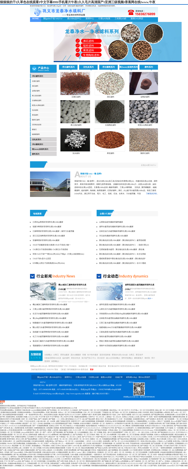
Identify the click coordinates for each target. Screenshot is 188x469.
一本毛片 (88, 441)
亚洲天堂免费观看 (70, 450)
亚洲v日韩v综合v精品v (149, 441)
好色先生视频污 (86, 423)
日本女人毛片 (172, 439)
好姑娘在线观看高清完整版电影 (171, 452)
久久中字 (156, 437)
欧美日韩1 (3, 463)
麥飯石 (34, 129)
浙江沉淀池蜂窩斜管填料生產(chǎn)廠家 (49, 236)
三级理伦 (152, 439)
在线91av (157, 434)
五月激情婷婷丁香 (155, 459)
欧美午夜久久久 (109, 457)
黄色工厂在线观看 (163, 421)
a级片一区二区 (119, 452)
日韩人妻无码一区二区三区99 (79, 439)
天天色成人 (29, 466)
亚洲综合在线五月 (114, 466)
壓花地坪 (139, 355)
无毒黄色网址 (11, 417)
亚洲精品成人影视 (135, 412)
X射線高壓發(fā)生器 (52, 358)
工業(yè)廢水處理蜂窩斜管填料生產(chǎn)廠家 (51, 309)
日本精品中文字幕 (107, 428)
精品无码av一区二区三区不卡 (120, 410)
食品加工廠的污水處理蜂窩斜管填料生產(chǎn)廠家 (53, 341)
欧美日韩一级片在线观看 (166, 419)
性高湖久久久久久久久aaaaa (143, 430)
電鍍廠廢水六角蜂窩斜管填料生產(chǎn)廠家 (51, 346)
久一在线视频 (179, 428)
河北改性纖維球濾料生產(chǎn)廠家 (113, 236)
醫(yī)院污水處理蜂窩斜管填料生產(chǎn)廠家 (51, 327)
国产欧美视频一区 (70, 432)
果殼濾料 (35, 115)
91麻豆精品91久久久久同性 (51, 459)
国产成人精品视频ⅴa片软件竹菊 (25, 454)
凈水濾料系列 (37, 76)
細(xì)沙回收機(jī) (113, 358)
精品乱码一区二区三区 (81, 457)
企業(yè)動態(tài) (109, 214)
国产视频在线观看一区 (177, 437)
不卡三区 (7, 461)
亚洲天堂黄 (162, 466)
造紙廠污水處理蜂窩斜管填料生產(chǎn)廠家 (51, 332)
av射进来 (55, 430)
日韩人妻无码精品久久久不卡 (71, 419)
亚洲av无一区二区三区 (77, 461)
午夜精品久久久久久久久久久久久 (110, 426)
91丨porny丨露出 (80, 452)
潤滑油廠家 (64, 355)
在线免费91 (107, 441)
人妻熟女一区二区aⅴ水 (113, 417)
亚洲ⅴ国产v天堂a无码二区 (80, 463)
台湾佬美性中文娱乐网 (123, 423)
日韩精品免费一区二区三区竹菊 (38, 463)
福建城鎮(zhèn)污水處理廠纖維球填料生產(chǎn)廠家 (120, 327)
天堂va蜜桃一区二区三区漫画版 (129, 434)
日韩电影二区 (166, 450)
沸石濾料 (35, 86)
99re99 (9, 443)
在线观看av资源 (143, 439)
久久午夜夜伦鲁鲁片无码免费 (140, 450)
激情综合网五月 (111, 463)
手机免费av (46, 446)
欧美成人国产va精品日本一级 (48, 437)
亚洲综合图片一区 (9, 441)
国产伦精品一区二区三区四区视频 (34, 461)
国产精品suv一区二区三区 (64, 441)
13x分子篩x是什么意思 (42, 259)
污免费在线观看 (154, 452)
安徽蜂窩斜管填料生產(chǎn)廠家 (46, 240)
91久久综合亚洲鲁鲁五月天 (130, 441)
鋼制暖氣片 (138, 358)
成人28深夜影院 (145, 414)
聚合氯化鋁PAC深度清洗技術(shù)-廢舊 (123, 366)
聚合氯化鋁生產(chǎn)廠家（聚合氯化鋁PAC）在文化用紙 (122, 254)
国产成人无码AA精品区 (44, 450)
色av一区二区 (46, 466)
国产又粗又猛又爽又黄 (153, 463)
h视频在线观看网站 (81, 417)
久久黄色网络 (58, 450)
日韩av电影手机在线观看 (33, 452)
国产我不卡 (144, 417)
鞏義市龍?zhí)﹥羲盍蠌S (91, 174)
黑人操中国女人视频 (44, 430)
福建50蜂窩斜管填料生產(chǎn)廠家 (47, 227)
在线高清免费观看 (85, 454)
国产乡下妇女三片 (88, 437)
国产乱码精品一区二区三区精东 (84, 434)
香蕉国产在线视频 (146, 434)
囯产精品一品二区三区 (120, 412)
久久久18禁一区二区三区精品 (83, 430)
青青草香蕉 (11, 439)
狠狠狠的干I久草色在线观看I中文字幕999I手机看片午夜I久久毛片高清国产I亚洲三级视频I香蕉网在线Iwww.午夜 (77, 2)
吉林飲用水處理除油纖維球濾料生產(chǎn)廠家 (118, 318)
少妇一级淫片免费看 (124, 414)
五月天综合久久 (181, 432)
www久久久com (14, 426)
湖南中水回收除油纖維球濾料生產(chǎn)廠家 (117, 346)
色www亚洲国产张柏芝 (179, 421)
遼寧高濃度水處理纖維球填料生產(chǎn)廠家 (117, 304)
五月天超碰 (169, 428)
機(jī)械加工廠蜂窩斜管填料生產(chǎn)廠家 (50, 304)
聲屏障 (47, 361)
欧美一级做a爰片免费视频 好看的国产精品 (168, 454)
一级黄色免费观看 (165, 448)
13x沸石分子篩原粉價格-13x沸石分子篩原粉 (50, 249)
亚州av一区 (37, 459)
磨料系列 (35, 154)
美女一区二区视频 (96, 432)
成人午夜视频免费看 (170, 459)
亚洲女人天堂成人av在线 (131, 417)
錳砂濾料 (66, 358)
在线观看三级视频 (52, 428)
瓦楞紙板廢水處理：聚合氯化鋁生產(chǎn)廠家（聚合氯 (121, 249)
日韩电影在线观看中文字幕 (46, 454)
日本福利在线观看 (37, 441)
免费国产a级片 (87, 414)
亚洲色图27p (130, 421)
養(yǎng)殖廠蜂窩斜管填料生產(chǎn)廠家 (49, 318)
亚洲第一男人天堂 (140, 466)
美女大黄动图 (162, 439)
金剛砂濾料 (36, 91)
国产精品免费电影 (31, 439)
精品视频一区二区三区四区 (21, 446)
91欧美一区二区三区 (61, 439)
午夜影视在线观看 (181, 410)
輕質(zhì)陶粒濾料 (38, 105)
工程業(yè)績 (120, 18)
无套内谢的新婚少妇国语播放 (43, 457)
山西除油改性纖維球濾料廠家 (111, 222)
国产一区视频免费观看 (41, 426)
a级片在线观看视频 (88, 421)
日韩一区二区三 (130, 432)
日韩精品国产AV (57, 466)
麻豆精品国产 (97, 443)
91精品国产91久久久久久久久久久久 (88, 428)
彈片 (153, 358)
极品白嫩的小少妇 (65, 430)
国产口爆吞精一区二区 (139, 461)
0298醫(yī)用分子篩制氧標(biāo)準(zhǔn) (49, 263)
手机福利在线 (135, 443)
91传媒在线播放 (79, 426)
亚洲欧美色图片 (8, 466)
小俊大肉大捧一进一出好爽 (45, 421)
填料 (113, 6)
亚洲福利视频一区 (109, 443)
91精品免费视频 (127, 430)
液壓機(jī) (55, 361)
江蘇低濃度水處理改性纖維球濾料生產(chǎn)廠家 (119, 332)
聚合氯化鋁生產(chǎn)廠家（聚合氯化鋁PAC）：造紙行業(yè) (124, 245)
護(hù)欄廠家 (76, 355)
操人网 (71, 452)
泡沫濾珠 (35, 110)
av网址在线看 (65, 463)
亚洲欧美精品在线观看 (9, 412)
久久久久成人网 (127, 466)
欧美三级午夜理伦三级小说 (114, 448)
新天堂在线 (121, 463)
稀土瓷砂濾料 (36, 96)
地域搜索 (37, 214)
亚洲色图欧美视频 (137, 426)
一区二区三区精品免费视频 (73, 412)
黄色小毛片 (100, 419)
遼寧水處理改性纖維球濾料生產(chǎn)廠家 (116, 227)
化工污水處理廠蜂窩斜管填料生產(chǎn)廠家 (51, 336)
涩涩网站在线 (156, 450)
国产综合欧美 (84, 410)
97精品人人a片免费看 (164, 441)
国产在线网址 (169, 443)
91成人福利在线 (167, 426)
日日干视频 (180, 466)
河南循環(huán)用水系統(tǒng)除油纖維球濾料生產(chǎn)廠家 (123, 314)
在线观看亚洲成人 (139, 419)
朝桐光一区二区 (96, 439)
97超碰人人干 (5, 423)
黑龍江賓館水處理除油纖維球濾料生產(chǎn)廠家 (119, 341)
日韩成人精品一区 (114, 430)
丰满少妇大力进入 (130, 448)
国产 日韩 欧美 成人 (7, 428)
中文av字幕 (132, 457)
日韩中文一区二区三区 (97, 417)
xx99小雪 (76, 446)
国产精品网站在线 (157, 414)
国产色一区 (116, 441)
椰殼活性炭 (92, 6)
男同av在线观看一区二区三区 (148, 448)
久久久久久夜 (33, 417)
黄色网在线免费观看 (25, 457)
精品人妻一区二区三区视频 (165, 410)
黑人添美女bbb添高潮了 (139, 423)
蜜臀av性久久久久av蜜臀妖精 (48, 434)
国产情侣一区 (153, 461)
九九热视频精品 (83, 432)
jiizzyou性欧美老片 (28, 432)
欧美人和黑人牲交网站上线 (12, 448)
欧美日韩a (177, 441)
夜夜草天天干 (76, 421)
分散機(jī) (48, 355)
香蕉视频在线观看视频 (99, 466)
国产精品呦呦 (58, 432)
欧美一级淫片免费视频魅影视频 (160, 417)
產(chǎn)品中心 (74, 18)
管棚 (84, 355)
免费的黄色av (50, 441)
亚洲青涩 (18, 410)
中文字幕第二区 (121, 457)
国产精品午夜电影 (101, 430)
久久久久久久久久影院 (139, 437)
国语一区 (38, 432)
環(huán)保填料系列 (40, 149)
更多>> (150, 298)
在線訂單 (119, 377)
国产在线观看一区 (157, 443)
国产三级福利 (43, 419)
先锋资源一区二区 (98, 423)
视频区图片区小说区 (109, 414)
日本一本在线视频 (125, 419)
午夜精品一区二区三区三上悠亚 (70, 437)
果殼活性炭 (75, 358)
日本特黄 (146, 412)
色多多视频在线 (91, 426)
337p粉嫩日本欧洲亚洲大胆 (113, 446)
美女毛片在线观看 (101, 459)
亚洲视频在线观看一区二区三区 (11, 434)
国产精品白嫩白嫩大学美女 (87, 450)
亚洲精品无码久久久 (97, 463)
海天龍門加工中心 (88, 358)
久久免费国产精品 (29, 430)
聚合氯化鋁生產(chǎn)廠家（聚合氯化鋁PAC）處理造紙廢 (122, 240)
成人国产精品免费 (88, 419)
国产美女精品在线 (109, 454)
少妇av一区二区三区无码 (176, 430)
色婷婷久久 (110, 423)
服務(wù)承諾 (137, 18)
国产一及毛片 (48, 432)
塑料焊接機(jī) (127, 358)
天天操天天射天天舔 (170, 446)
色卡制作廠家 (92, 355)
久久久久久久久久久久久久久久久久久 (166, 457)
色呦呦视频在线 (40, 428)
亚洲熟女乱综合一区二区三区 (127, 454)
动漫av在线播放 (16, 423)
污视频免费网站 (142, 421)
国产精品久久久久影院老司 (124, 428)
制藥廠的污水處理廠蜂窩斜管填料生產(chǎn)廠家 (52, 323)
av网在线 (167, 412)
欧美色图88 (29, 428)
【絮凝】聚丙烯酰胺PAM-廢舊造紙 (74, 369)
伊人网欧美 (127, 426)
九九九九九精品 (113, 459)
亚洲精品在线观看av (24, 412)
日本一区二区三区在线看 (92, 412)
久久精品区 (74, 410)
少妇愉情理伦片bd (179, 448)
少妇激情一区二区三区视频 (32, 448)
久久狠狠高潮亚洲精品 (143, 428)
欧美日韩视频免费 (119, 421)
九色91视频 (74, 454)
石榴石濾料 (36, 81)
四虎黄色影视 (20, 428)
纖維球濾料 (80, 6)
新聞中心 (90, 18)
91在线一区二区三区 (73, 448)
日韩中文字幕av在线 (46, 439)
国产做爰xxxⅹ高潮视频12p (121, 461)
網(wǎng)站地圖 (114, 389)
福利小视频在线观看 (28, 450)
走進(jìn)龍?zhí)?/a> (148, 165)
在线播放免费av (31, 443)
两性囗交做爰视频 (156, 412)
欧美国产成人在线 (122, 443)
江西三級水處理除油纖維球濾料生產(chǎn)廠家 (118, 323)
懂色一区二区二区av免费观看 (106, 434)
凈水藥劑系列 (37, 144)
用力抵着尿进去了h (112, 419)
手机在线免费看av (39, 412)
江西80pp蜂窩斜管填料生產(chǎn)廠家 (48, 222)
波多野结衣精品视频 (23, 441)
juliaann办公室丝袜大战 (131, 446)
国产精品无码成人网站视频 (127, 439)
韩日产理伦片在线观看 (144, 457)
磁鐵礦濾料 (36, 134)
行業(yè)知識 (104, 18)
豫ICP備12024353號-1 (100, 394)
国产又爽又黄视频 (169, 423)
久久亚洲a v (152, 421)
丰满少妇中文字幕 (123, 437)
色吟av (60, 412)
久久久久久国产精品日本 (64, 457)
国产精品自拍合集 (126, 459)
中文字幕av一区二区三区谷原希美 (143, 410)
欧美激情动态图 (26, 426)
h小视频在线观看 (62, 452)
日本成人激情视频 (44, 423)
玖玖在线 (45, 448)
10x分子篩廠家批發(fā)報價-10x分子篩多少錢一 (52, 245)
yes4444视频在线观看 (38, 410)
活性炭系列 (36, 140)
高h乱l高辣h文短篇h (51, 414)
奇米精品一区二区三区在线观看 (136, 452)
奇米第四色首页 (88, 459)
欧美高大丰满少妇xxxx (153, 426)
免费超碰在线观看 (167, 434)
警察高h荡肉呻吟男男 (93, 461)
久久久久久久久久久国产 (135, 463)
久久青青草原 (66, 459)
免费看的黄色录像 (178, 417)
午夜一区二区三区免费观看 (99, 410)
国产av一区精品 (164, 461)
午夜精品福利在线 (96, 457)
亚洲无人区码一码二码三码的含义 (61, 426)
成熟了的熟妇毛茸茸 (63, 421)
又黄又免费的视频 (18, 443)
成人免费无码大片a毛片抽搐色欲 (91, 446)
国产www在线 (16, 461)
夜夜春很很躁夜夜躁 (67, 428)
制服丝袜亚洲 (102, 450)
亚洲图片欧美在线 (155, 423)
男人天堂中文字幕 (67, 417)
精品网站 (37, 466)
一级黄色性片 (98, 454)
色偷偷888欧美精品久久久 (17, 463)
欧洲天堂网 (97, 414)
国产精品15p (99, 448)
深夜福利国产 (55, 463)
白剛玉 (56, 355)
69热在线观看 (145, 443)
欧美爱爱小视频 (22, 417)
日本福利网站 (51, 461)
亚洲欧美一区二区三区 (105, 452)
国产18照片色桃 (62, 461)
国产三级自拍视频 (158, 428)
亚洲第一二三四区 (16, 421)
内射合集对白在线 (48, 452)
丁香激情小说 (106, 412)
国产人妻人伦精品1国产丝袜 (10, 450)
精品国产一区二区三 (29, 423)
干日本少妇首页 (30, 421)
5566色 (150, 437)
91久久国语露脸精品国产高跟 (61, 423)
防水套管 (101, 358)
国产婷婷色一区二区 (145, 454)
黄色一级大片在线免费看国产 (113, 432)
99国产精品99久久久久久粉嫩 (106, 437)
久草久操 (153, 432)
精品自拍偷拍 (179, 434)
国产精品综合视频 (180, 426)
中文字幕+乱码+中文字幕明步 (49, 417)
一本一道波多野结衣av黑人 (33, 414)
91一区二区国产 (43, 443)
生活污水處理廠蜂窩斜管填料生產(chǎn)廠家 (51, 314)
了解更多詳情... (152, 194)
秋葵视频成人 (37, 446)
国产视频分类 (107, 461)
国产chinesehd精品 (16, 452)
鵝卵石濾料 (36, 120)
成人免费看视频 (177, 450)
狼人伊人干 (59, 443)
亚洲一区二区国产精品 (29, 419)
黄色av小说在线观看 (141, 459)
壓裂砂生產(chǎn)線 (120, 355)
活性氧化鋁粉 (36, 125)
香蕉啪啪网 (100, 421)
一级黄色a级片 (69, 443)
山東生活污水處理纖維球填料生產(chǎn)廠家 (117, 309)
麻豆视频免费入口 (66, 434)
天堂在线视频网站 (160, 430)
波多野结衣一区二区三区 (170, 463)
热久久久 (135, 414)
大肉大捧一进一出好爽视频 (81, 466)
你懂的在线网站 (21, 437)
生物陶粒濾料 (36, 100)
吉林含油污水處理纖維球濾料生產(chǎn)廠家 (117, 231)
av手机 (52, 443)
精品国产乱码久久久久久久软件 (70, 414)
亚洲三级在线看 (51, 412)
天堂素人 (67, 466)
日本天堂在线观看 (63, 454)
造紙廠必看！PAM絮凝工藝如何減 (92, 366)
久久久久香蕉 (97, 441)
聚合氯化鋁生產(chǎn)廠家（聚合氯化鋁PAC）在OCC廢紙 (122, 263)
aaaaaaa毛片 (171, 466)
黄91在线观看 (124, 450)
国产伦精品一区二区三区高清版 (151, 446)
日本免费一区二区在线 (84, 443)
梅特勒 (147, 358)
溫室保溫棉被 (104, 355)
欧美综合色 (164, 437)
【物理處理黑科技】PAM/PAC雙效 (44, 369)
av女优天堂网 (180, 414)
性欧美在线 (26, 410)
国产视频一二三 (54, 419)
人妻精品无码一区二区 (179, 461)
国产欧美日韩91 (26, 459)
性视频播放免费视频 (109, 439)
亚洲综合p (108, 421)
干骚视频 (76, 423)
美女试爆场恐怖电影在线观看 (13, 414)
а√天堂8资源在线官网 (15, 430)
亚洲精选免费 (170, 414)
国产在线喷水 (151, 419)
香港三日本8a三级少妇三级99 (61, 446)
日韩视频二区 (20, 466)
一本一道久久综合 (143, 432)
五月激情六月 (32, 437)
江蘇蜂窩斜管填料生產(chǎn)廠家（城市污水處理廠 (53, 231)
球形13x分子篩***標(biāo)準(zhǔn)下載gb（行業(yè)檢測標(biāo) (58, 254)
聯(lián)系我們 (38, 25)
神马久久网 (20, 439)
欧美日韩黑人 (77, 459)
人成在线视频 (79, 441)
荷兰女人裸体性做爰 (30, 434)
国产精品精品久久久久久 (166, 432)
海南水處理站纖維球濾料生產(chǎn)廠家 (115, 336)
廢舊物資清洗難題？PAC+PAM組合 (62, 366)
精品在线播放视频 (87, 448)
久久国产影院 (152, 466)
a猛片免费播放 (113, 450)
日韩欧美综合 (92, 452)
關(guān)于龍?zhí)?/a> (53, 18)
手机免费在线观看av (7, 410)
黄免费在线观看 (14, 459)
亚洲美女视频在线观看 (57, 448)
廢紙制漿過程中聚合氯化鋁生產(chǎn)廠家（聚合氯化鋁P (122, 259)
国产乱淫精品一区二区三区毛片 (58, 410)
